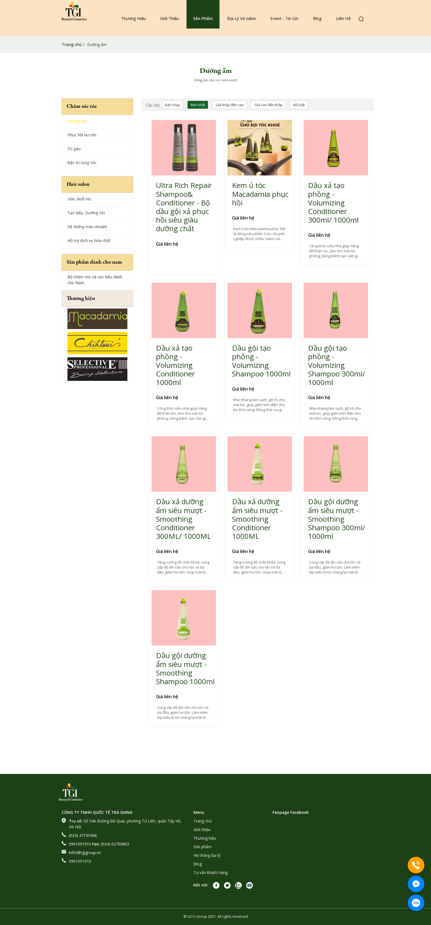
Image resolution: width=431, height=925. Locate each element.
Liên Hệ (343, 18)
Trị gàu (73, 148)
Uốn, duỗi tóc (79, 199)
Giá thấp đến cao (230, 104)
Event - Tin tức (284, 18)
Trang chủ (72, 44)
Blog (317, 18)
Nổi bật (299, 104)
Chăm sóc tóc (82, 106)
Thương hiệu (81, 299)
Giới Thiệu (169, 18)
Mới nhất (198, 104)
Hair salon (78, 184)
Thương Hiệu (133, 18)
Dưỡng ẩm (77, 121)
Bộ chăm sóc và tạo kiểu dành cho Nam (94, 279)
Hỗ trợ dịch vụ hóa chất (88, 240)
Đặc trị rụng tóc (82, 162)
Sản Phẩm (203, 18)
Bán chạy (172, 104)
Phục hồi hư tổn (81, 134)
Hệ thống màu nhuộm (87, 226)
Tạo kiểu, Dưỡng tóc (86, 212)
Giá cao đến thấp (268, 104)
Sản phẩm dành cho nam (94, 262)
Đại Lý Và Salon (241, 18)
